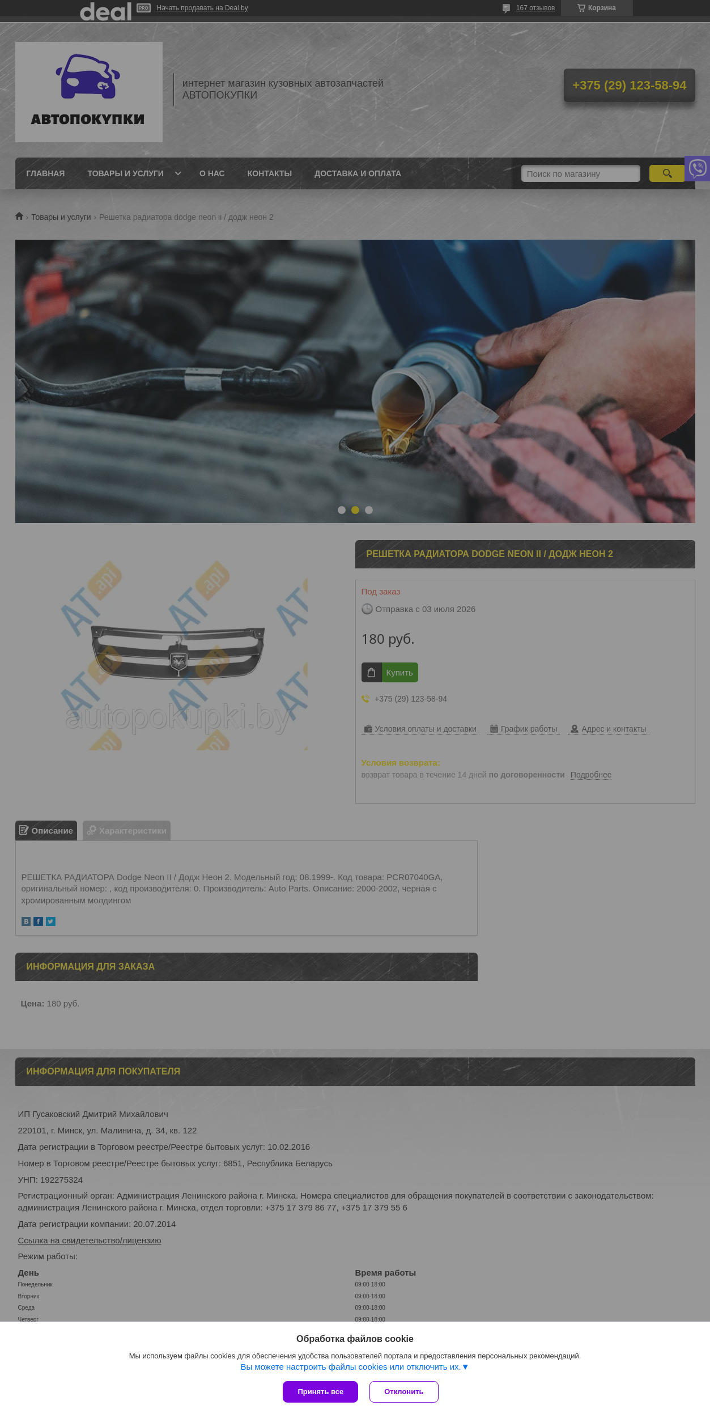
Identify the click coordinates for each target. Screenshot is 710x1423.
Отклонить (403, 1391)
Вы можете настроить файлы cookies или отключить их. (350, 1366)
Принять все (320, 1391)
